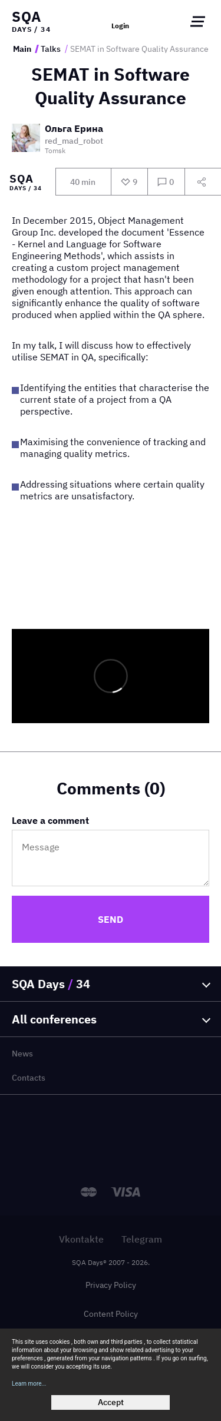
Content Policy (111, 1314)
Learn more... (29, 1383)
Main (22, 49)
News (22, 1053)
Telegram (141, 1239)
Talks (51, 49)
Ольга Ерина (74, 129)
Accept (111, 1402)
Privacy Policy (110, 1285)
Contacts (28, 1077)
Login (120, 25)
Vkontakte (81, 1239)
